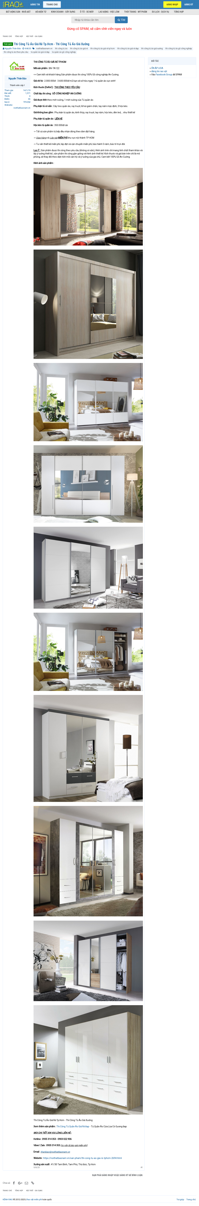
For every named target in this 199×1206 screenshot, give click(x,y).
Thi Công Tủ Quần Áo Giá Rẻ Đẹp (72, 1126)
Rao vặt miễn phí (34, 1199)
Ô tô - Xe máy (87, 11)
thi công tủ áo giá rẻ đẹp (128, 48)
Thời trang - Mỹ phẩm (135, 11)
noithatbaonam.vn (44, 48)
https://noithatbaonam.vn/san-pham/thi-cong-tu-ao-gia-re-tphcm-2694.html (82, 1158)
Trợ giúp (180, 1199)
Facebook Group (164, 74)
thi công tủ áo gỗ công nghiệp (178, 48)
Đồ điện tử (40, 11)
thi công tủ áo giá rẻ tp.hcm (102, 48)
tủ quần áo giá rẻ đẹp (40, 52)
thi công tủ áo (61, 48)
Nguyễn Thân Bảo (13, 48)
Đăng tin (35, 4)
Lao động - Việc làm (109, 11)
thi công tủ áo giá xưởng (152, 48)
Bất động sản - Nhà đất (18, 11)
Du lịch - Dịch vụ (160, 11)
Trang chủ (52, 4)
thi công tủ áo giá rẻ (79, 48)
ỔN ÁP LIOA (157, 68)
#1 (142, 1167)
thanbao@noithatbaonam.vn (55, 1152)
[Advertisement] (172, 129)
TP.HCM (26, 102)
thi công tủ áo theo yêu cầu (16, 52)
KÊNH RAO (8, 1199)
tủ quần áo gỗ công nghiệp (64, 52)
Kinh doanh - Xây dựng (63, 11)
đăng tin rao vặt (159, 71)
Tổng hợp (179, 11)
